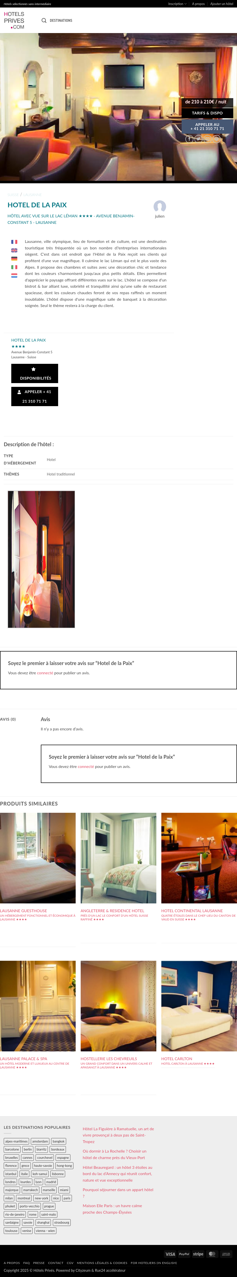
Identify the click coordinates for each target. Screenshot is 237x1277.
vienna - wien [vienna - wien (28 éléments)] (45, 1231)
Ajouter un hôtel (221, 4)
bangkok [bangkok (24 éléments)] (58, 1141)
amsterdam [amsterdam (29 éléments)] (40, 1141)
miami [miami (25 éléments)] (64, 1190)
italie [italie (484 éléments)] (24, 1174)
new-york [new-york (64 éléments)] (41, 1198)
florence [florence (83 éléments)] (11, 1166)
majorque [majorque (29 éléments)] (12, 1190)
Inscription (177, 4)
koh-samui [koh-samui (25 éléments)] (40, 1174)
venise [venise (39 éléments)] (26, 1231)
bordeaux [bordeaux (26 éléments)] (57, 1149)
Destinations (61, 20)
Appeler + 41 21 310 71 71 (34, 396)
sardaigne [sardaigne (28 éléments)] (12, 1222)
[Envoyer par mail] (207, 139)
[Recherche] (44, 20)
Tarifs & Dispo (207, 113)
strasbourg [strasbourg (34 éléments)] (61, 1222)
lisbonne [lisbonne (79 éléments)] (58, 1174)
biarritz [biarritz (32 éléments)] (41, 1149)
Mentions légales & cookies (102, 1263)
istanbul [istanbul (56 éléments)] (10, 1174)
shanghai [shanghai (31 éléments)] (43, 1222)
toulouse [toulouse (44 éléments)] (11, 1231)
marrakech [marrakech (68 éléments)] (30, 1190)
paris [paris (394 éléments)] (67, 1198)
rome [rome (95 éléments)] (33, 1214)
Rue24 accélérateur (110, 1270)
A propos (198, 4)
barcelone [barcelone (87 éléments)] (12, 1149)
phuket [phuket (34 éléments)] (10, 1206)
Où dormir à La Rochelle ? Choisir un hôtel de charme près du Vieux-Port (114, 1154)
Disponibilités (34, 373)
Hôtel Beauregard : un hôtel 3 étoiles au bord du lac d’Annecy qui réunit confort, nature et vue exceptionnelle (117, 1173)
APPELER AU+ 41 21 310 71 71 (207, 126)
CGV (70, 1263)
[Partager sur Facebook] (189, 139)
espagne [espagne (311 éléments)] (63, 1158)
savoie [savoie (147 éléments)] (28, 1222)
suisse (13, 195)
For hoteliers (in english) (154, 1263)
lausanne (32, 195)
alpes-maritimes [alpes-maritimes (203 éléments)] (16, 1141)
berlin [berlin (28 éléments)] (28, 1149)
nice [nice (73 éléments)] (56, 1198)
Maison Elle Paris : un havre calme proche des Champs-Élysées (112, 1208)
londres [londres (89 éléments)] (10, 1182)
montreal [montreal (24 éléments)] (24, 1198)
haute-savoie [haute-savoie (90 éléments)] (43, 1166)
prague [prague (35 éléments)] (49, 1206)
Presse (39, 1263)
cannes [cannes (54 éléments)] (27, 1158)
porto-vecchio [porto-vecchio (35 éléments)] (29, 1206)
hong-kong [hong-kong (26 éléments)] (64, 1166)
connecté (45, 672)
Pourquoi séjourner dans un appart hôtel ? (118, 1192)
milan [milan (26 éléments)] (9, 1198)
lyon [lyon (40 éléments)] (39, 1182)
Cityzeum (83, 1270)
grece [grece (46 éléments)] (25, 1166)
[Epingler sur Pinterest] (216, 139)
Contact (55, 1263)
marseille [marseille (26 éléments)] (49, 1190)
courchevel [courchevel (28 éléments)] (44, 1158)
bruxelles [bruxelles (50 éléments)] (11, 1158)
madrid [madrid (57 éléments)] (51, 1182)
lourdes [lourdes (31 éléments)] (25, 1182)
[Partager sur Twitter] (198, 139)
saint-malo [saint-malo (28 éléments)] (48, 1214)
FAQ (26, 1263)
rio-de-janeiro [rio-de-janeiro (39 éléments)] (14, 1214)
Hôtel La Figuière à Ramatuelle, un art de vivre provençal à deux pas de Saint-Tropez (118, 1135)
